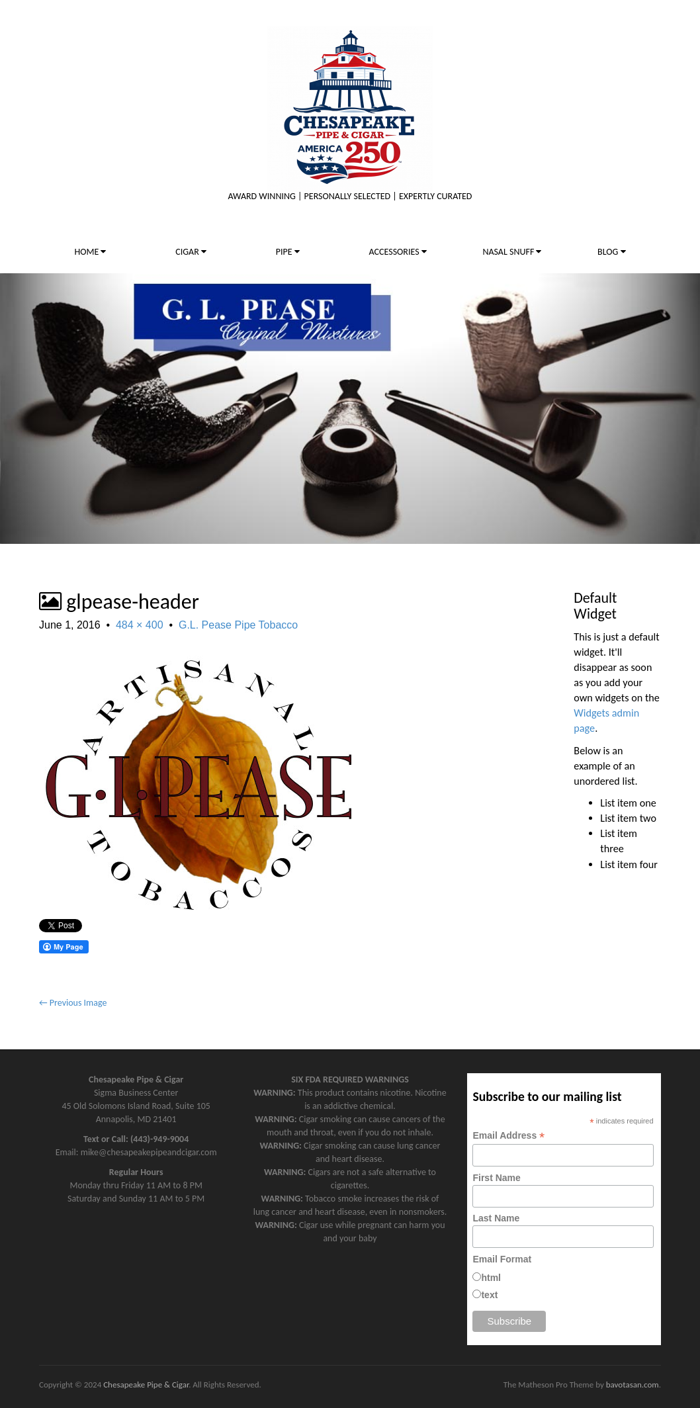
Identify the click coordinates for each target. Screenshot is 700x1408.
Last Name (495, 1218)
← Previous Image (73, 1002)
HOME (90, 251)
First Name (496, 1177)
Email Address (508, 1135)
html (491, 1277)
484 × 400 (139, 625)
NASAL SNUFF (511, 251)
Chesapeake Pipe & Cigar (146, 1384)
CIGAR (190, 251)
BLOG (611, 251)
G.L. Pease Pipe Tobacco (238, 625)
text (489, 1295)
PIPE (288, 251)
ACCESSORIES (398, 251)
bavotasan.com (632, 1384)
